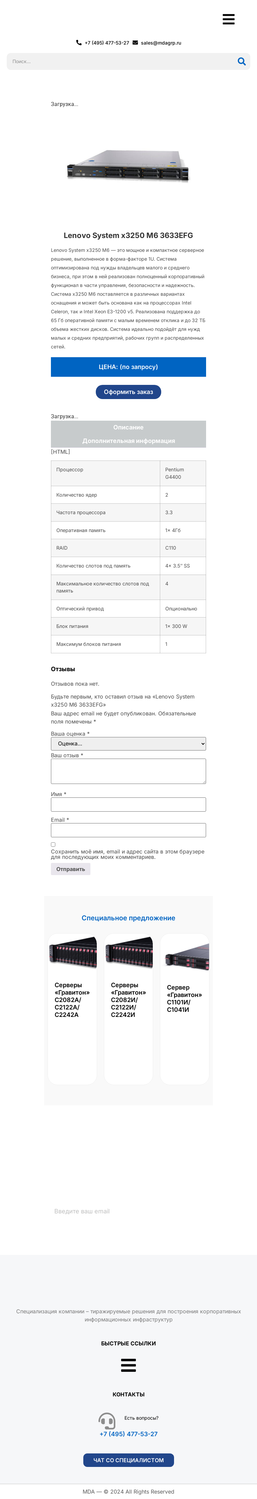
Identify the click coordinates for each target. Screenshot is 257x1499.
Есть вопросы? (141, 1418)
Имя (58, 794)
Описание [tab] (128, 427)
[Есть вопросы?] (106, 1421)
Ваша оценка (70, 733)
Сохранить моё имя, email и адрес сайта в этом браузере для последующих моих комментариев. (127, 854)
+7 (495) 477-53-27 (128, 1434)
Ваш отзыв (67, 755)
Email (60, 819)
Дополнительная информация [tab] (128, 440)
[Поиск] (241, 61)
